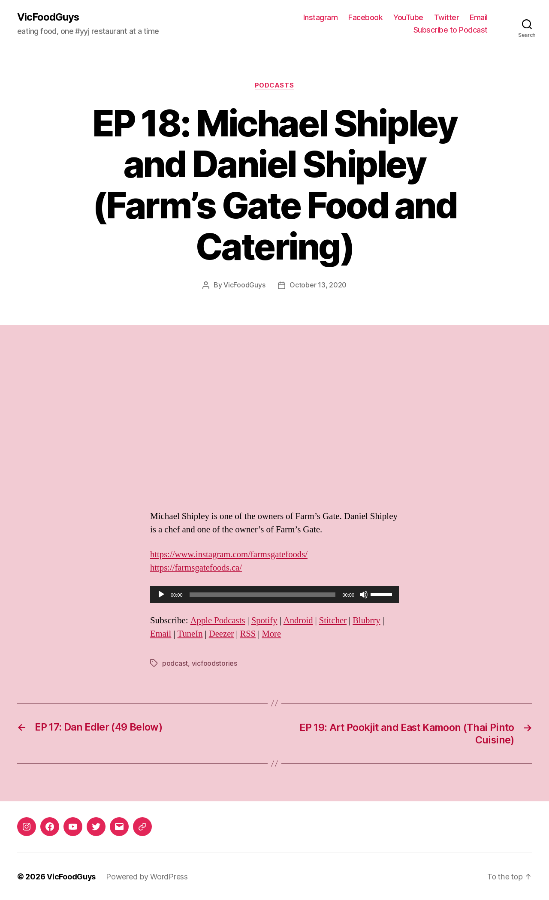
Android (300, 620)
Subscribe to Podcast (450, 30)
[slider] (263, 594)
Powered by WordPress (147, 875)
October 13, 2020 (318, 285)
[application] (274, 594)
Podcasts (274, 86)
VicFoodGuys (48, 17)
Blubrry (369, 620)
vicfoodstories (214, 663)
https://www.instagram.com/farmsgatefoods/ (230, 554)
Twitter (446, 17)
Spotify (265, 620)
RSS (249, 634)
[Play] (161, 594)
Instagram (320, 17)
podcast (175, 663)
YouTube (408, 17)
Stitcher (335, 620)
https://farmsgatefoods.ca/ (197, 568)
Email (479, 17)
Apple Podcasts (218, 620)
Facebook (365, 17)
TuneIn (190, 634)
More (273, 634)
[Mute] (363, 594)
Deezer (222, 634)
